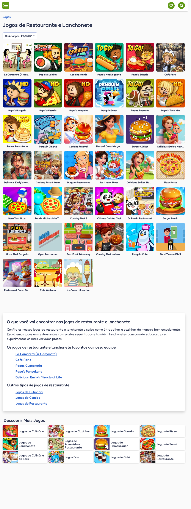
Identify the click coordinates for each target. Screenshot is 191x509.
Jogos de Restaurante (31, 403)
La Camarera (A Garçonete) (36, 354)
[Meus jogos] (171, 5)
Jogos (7, 17)
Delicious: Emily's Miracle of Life (39, 377)
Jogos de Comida (28, 397)
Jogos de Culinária (29, 392)
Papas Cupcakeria (29, 365)
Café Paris (23, 360)
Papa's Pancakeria (29, 371)
